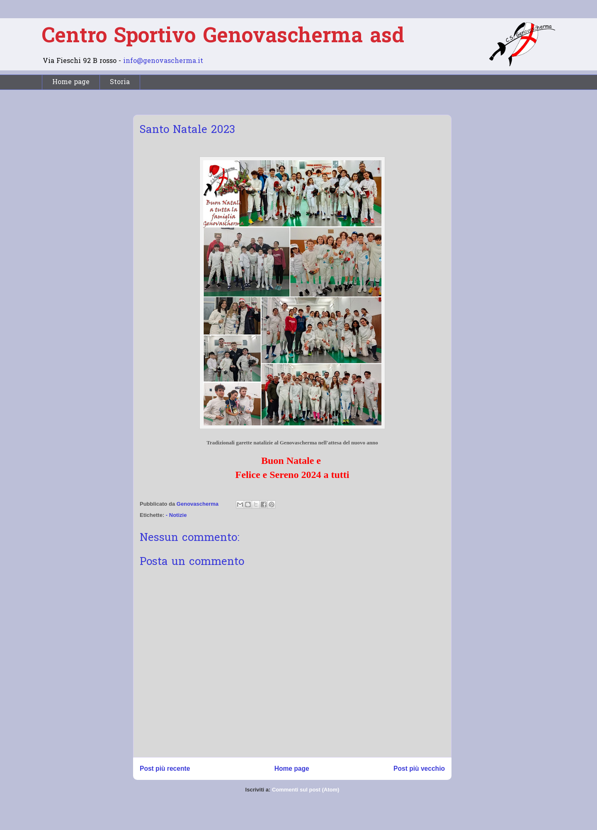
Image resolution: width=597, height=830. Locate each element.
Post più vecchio (419, 768)
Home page (71, 82)
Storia (120, 82)
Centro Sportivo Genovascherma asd (223, 37)
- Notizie (176, 515)
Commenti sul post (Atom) (306, 790)
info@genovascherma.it (163, 61)
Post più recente (165, 768)
